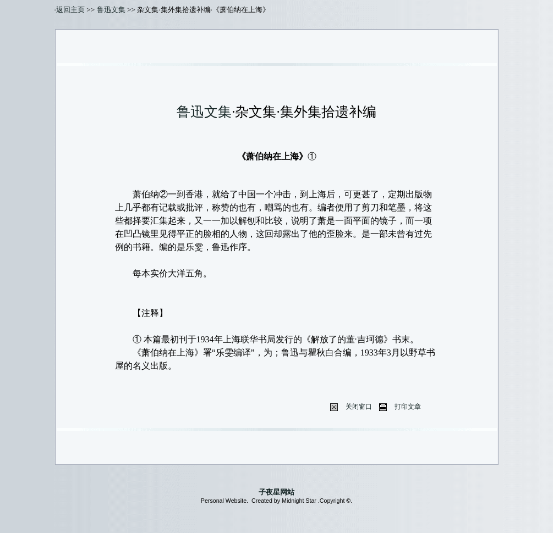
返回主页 (70, 9)
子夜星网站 (276, 492)
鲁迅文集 (111, 9)
